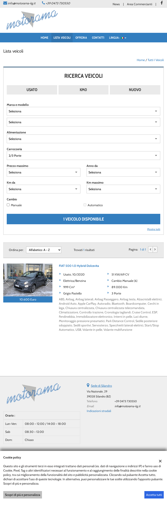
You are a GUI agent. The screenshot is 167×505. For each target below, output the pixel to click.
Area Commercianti (139, 4)
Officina (81, 38)
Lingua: (117, 38)
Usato (32, 89)
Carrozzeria (14, 149)
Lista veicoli (62, 38)
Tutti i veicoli (156, 60)
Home (44, 38)
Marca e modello (18, 105)
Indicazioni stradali (99, 411)
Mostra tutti (153, 229)
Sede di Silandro (101, 386)
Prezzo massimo (17, 166)
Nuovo (135, 89)
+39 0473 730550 (58, 3)
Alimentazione (16, 132)
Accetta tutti (154, 495)
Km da (11, 182)
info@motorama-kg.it (21, 3)
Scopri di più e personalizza (22, 495)
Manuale (16, 205)
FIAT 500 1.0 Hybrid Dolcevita (79, 266)
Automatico (95, 205)
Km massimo (95, 182)
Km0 (83, 89)
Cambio (12, 199)
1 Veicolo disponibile (83, 219)
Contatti (98, 38)
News (116, 4)
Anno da (92, 166)
